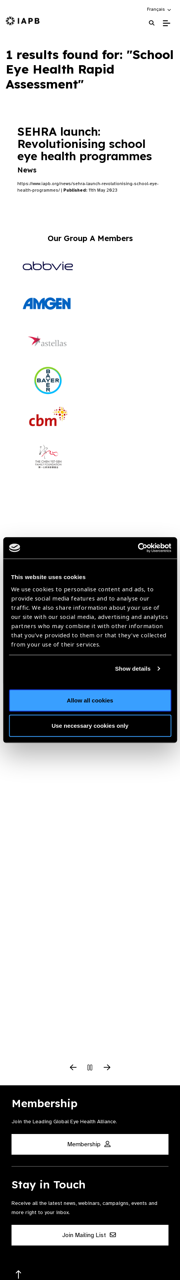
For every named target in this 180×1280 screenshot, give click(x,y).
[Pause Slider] (90, 1068)
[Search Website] (152, 23)
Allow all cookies (90, 700)
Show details (133, 668)
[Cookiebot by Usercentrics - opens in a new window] (137, 548)
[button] (159, 9)
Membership (89, 1144)
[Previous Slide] (73, 1068)
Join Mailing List (89, 1235)
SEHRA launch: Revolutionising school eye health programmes (84, 149)
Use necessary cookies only (89, 725)
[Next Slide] (107, 1068)
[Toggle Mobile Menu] (166, 23)
